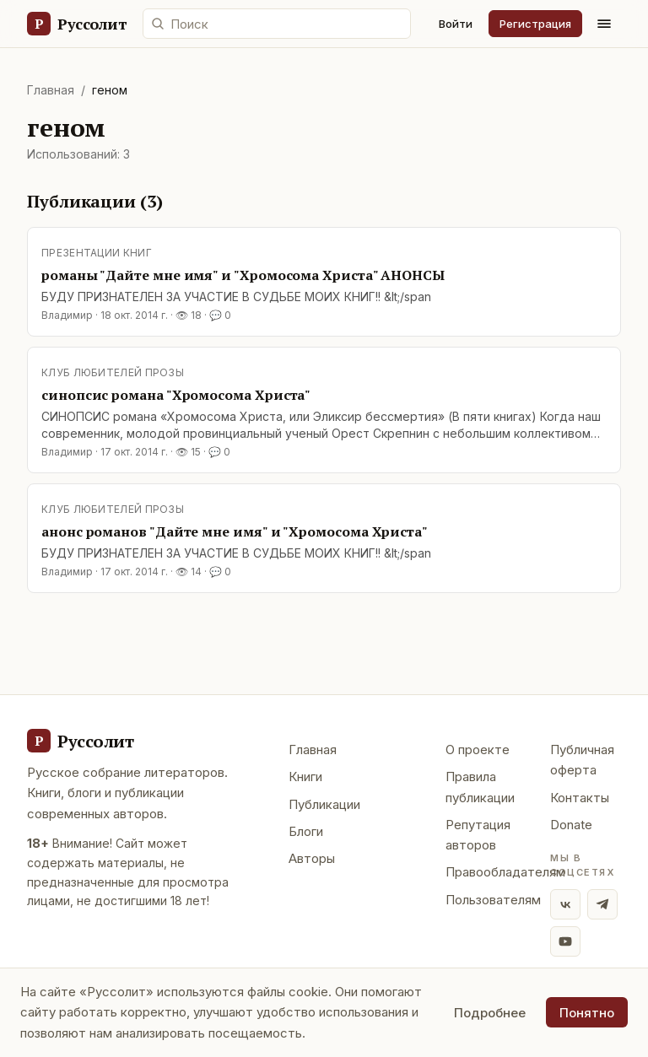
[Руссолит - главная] (80, 740)
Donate (571, 825)
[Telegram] (602, 904)
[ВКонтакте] (565, 904)
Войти (455, 23)
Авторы (312, 858)
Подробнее (490, 1013)
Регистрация (535, 23)
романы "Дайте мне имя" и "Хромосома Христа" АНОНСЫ (243, 275)
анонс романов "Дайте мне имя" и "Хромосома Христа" (234, 531)
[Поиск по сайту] (277, 23)
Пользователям (493, 900)
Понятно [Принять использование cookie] (586, 1013)
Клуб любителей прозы (112, 372)
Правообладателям (505, 872)
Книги (305, 776)
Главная (50, 90)
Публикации (324, 804)
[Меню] (604, 23)
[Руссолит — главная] (76, 23)
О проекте (478, 750)
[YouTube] (565, 941)
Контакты (579, 798)
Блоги (306, 831)
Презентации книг (96, 252)
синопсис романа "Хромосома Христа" (175, 395)
